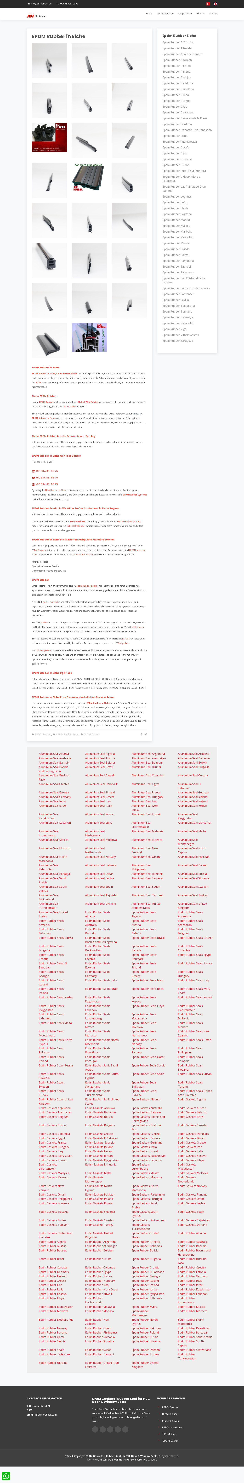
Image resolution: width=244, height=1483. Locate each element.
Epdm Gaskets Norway (192, 1186)
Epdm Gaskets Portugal (147, 1199)
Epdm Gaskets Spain (191, 1212)
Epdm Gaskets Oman (52, 1194)
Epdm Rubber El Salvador (148, 1272)
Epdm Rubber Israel (190, 1285)
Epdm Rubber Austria (52, 1246)
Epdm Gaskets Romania (54, 1203)
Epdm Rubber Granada (177, 159)
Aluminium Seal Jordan (192, 805)
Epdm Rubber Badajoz (176, 77)
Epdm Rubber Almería (176, 71)
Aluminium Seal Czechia (54, 784)
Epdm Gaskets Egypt (52, 1138)
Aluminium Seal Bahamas (194, 758)
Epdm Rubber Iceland (145, 1281)
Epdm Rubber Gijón (174, 153)
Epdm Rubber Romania (100, 1337)
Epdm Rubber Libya (51, 1298)
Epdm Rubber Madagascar (56, 1307)
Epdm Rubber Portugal (192, 1332)
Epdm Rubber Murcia (176, 243)
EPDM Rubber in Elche (58, 36)
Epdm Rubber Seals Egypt (194, 955)
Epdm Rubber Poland (145, 1332)
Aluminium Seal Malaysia (147, 831)
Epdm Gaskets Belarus (192, 1112)
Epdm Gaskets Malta (98, 1173)
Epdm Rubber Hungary (100, 1281)
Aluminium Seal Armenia (193, 754)
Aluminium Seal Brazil (99, 767)
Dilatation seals (168, 1420)
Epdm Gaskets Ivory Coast (55, 1156)
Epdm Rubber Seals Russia (56, 1065)
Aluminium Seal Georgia (193, 792)
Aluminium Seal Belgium (147, 762)
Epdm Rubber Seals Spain (148, 1074)
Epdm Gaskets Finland (192, 1138)
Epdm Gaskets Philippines (55, 1199)
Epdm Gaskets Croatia (99, 1134)
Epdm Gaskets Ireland (99, 1151)
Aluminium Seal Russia (192, 874)
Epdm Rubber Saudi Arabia (195, 1337)
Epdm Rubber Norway (53, 1328)
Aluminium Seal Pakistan (193, 857)
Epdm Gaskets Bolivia (99, 1117)
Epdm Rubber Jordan (145, 1289)
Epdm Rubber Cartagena (178, 112)
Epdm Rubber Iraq (97, 1285)
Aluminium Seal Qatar (99, 874)
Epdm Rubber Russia (145, 1337)
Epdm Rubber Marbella (177, 231)
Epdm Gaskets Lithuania (100, 1164)
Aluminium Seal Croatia (193, 775)
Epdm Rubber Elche (174, 136)
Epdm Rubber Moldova (53, 1311)
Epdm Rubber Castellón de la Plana (184, 118)
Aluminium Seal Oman (146, 857)
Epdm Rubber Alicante (176, 66)
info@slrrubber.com (41, 3)
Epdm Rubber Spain (51, 1350)
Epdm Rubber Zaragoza (177, 341)
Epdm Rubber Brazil (51, 1259)
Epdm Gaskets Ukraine (192, 1225)
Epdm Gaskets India (144, 1147)
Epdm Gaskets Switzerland (148, 1220)
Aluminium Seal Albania (54, 754)
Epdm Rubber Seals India (101, 980)
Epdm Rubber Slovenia (146, 1341)
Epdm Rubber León (174, 202)
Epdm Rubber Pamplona (178, 261)
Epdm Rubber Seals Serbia (148, 1065)
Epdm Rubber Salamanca (178, 272)
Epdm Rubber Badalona (177, 83)
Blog (199, 13)
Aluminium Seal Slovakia (147, 878)
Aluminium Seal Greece (100, 797)
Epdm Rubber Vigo (174, 329)
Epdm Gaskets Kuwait (52, 1160)
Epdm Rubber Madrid (176, 220)
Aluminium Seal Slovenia (193, 878)
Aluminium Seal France (146, 792)
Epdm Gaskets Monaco (53, 1177)
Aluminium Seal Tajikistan (101, 895)
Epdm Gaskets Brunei (52, 1125)
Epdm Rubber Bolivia (145, 1250)
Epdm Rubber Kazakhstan (194, 1289)
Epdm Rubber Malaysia (100, 1307)
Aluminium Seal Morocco (55, 848)
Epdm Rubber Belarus (53, 1250)
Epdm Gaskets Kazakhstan (149, 1156)
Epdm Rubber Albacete (177, 48)
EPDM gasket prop (170, 1427)
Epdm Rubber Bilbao (175, 95)
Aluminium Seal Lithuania (194, 822)
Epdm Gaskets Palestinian (148, 1194)
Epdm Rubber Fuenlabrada (179, 141)
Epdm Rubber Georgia (146, 1276)
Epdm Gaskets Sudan (52, 1220)
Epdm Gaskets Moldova (193, 1173)
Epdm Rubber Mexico (191, 1307)
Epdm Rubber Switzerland (194, 1350)
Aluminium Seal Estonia (54, 792)
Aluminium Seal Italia (98, 805)
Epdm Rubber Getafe (175, 147)
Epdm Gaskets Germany (147, 1142)
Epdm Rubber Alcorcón (177, 60)
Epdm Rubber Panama (53, 1332)
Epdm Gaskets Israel (145, 1151)
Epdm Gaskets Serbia (191, 1203)
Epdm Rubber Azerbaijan (101, 1246)
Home (149, 13)
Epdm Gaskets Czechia (146, 1134)
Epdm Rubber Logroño (177, 214)
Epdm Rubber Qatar (51, 1337)
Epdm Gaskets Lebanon (147, 1160)
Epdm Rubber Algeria (52, 1242)
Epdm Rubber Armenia (146, 1242)
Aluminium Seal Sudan (146, 886)
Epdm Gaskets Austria (192, 1108)
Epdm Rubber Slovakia (99, 1341)
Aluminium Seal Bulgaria (193, 767)
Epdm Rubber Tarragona (178, 306)
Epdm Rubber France (98, 1276)
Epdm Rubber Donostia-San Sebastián (187, 130)
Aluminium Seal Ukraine (100, 903)
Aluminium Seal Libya (98, 822)
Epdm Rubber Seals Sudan (195, 1074)
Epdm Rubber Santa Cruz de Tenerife (186, 288)
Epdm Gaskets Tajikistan (193, 1220)
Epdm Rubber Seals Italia (147, 989)
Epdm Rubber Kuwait (98, 1294)
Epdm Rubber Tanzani (99, 1354)
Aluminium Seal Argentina (148, 754)
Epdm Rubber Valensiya (177, 317)
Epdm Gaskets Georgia (99, 1142)
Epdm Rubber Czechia (192, 1267)
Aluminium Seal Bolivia (192, 762)
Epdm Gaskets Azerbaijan (55, 1112)
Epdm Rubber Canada (53, 1267)
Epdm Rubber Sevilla (175, 300)
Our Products (164, 13)
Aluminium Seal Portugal (55, 874)
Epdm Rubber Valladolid (177, 323)
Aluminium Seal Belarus (100, 762)
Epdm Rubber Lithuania (147, 1298)
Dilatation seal (167, 1413)
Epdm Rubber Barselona (178, 89)
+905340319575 (69, 3)
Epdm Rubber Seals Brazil (148, 938)
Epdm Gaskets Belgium (53, 1117)
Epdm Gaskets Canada (192, 1125)
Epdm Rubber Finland (52, 1276)
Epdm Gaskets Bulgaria (100, 1125)
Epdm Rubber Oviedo (176, 249)
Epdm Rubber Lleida (175, 208)
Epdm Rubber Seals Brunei (195, 938)
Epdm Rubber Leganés (177, 196)
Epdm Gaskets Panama (192, 1194)
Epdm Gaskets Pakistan (100, 1194)
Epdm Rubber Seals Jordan (56, 997)
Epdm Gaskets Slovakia (53, 1212)
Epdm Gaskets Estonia (146, 1138)
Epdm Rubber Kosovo (53, 1294)
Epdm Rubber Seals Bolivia (56, 938)
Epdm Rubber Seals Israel (101, 989)
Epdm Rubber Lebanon (193, 1294)
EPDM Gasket (167, 1440)
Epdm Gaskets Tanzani (53, 1225)
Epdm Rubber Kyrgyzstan (148, 1294)
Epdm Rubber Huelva (176, 165)
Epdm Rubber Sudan (98, 1350)
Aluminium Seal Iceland (192, 797)
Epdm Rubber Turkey (145, 1354)
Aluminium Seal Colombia (148, 775)
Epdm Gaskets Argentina (55, 1108)
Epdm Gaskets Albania (146, 1099)
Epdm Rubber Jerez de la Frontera (184, 171)
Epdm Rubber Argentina (100, 1242)
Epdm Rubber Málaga (176, 226)
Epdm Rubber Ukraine (53, 1363)
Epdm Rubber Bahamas (147, 1246)
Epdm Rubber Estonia (192, 1272)
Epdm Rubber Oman (98, 1328)
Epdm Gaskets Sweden (99, 1220)
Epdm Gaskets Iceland (99, 1147)
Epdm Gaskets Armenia (100, 1108)
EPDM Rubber (41, 734)
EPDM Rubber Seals (65, 734)
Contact (213, 13)
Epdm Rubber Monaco (99, 1311)
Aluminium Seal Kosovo (100, 814)
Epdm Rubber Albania (192, 1233)
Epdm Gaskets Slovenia (100, 1212)
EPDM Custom (168, 1407)
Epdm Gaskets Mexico (146, 1173)
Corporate (183, 13)
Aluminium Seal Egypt (145, 784)
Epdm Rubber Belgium (99, 1250)
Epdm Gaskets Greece (192, 1142)
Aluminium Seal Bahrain (54, 762)
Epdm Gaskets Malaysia (54, 1173)
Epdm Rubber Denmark (54, 1272)
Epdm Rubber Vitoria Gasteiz (180, 335)
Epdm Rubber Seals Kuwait (195, 997)
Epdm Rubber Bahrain (192, 1246)
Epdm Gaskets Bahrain (146, 1112)
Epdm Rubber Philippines (101, 1332)
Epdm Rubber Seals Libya (148, 1006)
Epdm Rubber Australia (193, 1242)
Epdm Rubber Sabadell (176, 266)
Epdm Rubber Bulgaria (146, 1259)
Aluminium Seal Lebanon (55, 822)
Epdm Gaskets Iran (190, 1147)
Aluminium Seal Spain (99, 886)
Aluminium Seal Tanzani (147, 895)
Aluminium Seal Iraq (144, 801)
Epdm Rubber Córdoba (177, 124)
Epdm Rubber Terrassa (177, 311)
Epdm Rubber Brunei (98, 1259)
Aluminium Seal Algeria (100, 754)
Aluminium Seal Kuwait (146, 814)
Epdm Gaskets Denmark (193, 1134)
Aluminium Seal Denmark (101, 784)
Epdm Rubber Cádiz (175, 106)
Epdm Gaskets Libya (191, 1160)
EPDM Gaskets (90, 734)
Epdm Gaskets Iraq (51, 1151)
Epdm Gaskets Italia (190, 1151)
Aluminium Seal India (52, 801)
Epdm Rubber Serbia (52, 1341)
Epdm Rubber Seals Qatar (148, 1057)
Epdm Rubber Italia (51, 1289)
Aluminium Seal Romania (147, 874)
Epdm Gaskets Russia (98, 1203)
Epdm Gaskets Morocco (147, 1177)
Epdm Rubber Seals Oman (194, 1040)
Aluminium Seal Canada (100, 775)
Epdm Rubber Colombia (100, 1267)
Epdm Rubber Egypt (98, 1272)
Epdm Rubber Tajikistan (54, 1354)
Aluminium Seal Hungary (147, 797)
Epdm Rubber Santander (178, 294)
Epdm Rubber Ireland (145, 1285)
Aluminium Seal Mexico (53, 840)
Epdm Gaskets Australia (147, 1108)
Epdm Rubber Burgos (176, 101)
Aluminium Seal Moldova (101, 840)
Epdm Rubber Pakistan (146, 1328)
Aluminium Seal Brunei (146, 767)
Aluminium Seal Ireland (192, 801)
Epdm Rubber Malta (144, 1307)
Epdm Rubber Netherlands (56, 1320)
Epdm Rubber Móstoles (177, 237)
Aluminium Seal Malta (192, 831)
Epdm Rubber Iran (50, 1285)
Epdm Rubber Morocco (192, 1311)
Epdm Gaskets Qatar (191, 1199)
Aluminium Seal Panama (100, 865)
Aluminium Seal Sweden (193, 886)
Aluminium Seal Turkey (193, 895)
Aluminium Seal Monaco (147, 840)
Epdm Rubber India (190, 1281)
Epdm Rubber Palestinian (194, 1328)
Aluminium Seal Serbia (99, 878)
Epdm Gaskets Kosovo (192, 1156)
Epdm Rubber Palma (175, 255)
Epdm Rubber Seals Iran (147, 980)
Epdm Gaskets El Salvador (101, 1138)
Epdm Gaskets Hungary (54, 1147)
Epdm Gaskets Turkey (99, 1225)
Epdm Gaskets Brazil (191, 1117)
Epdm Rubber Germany (193, 1276)
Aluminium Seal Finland (100, 792)
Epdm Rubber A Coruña (177, 42)
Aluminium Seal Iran (98, 801)
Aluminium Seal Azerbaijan (149, 758)
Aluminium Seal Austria (100, 758)
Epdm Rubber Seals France (195, 963)
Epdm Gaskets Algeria (192, 1099)
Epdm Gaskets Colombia (54, 1134)
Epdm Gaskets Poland (99, 1199)
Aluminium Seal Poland (192, 865)
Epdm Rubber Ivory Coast (101, 1289)
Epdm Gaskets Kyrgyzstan (101, 1160)
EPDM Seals (166, 1433)
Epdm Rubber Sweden (146, 1350)
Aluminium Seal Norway (100, 857)
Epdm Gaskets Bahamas (100, 1112)
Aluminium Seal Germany (55, 797)
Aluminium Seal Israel (52, 805)
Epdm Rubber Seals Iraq (193, 980)
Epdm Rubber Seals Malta (55, 1023)
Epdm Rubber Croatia (145, 1267)
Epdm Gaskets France (52, 1142)
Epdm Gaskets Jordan (99, 1156)
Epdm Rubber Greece (52, 1281)
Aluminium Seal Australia (55, 758)
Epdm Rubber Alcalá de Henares (182, 54)
